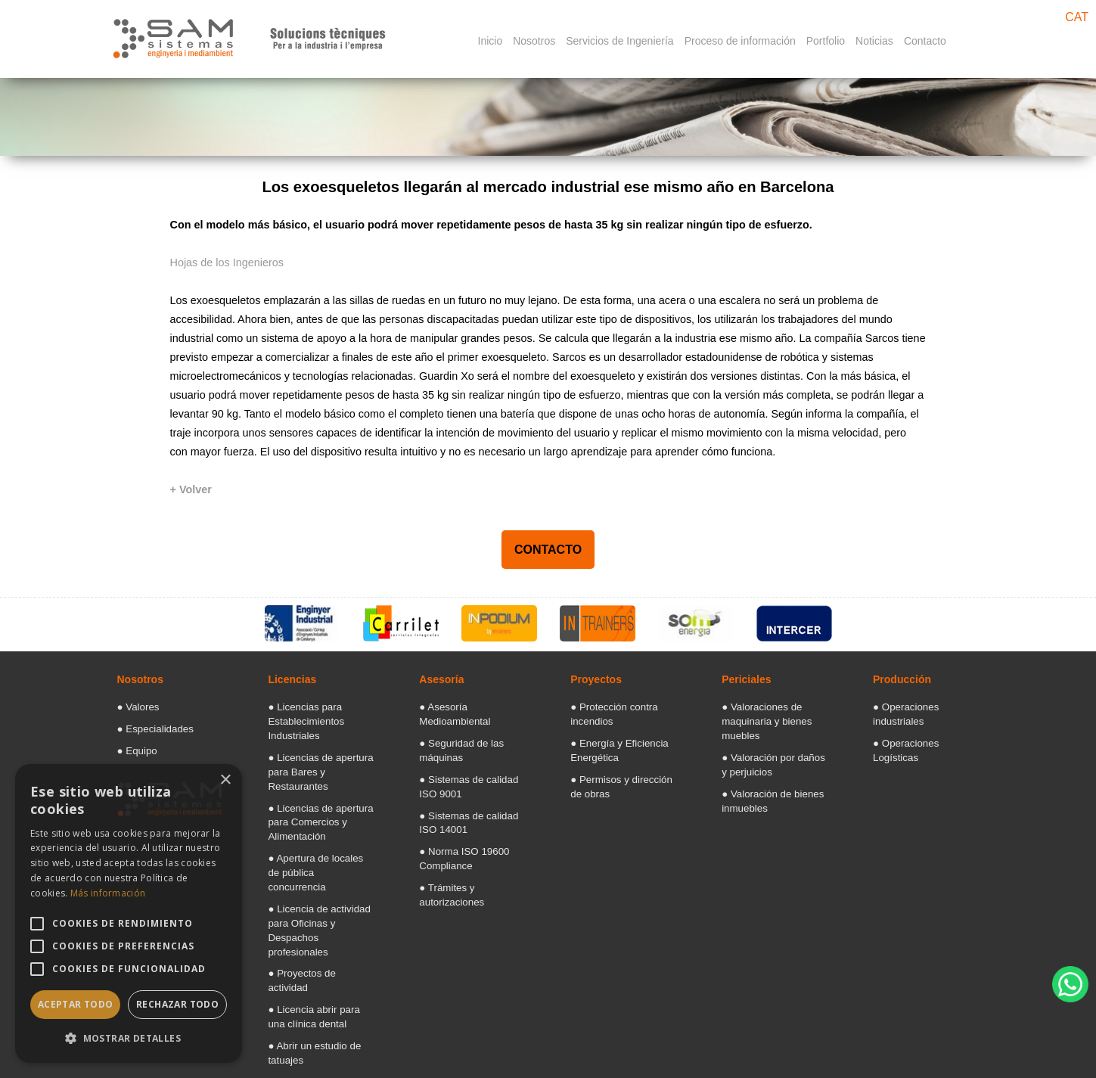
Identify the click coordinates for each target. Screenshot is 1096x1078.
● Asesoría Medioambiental (469, 706)
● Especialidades (149, 726)
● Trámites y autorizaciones (469, 853)
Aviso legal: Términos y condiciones (647, 1057)
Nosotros (534, 41)
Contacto (925, 41)
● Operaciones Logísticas (920, 726)
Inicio (490, 41)
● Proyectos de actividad (313, 901)
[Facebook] (895, 1057)
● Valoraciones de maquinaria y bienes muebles (759, 718)
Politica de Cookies (789, 1057)
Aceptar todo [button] (75, 1004)
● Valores (134, 706)
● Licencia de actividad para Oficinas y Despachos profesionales (319, 870)
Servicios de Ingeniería (619, 41)
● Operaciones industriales (922, 706)
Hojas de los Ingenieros (227, 262)
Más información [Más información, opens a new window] (108, 893)
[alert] (128, 913)
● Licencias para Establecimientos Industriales (299, 718)
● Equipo (134, 745)
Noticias (874, 41)
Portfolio (825, 41)
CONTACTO (548, 549)
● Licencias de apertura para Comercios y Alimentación (311, 794)
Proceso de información (740, 41)
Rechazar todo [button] (177, 1004)
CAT (1076, 17)
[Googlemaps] (859, 1057)
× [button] (225, 780)
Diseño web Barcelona (1043, 1022)
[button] (128, 1038)
